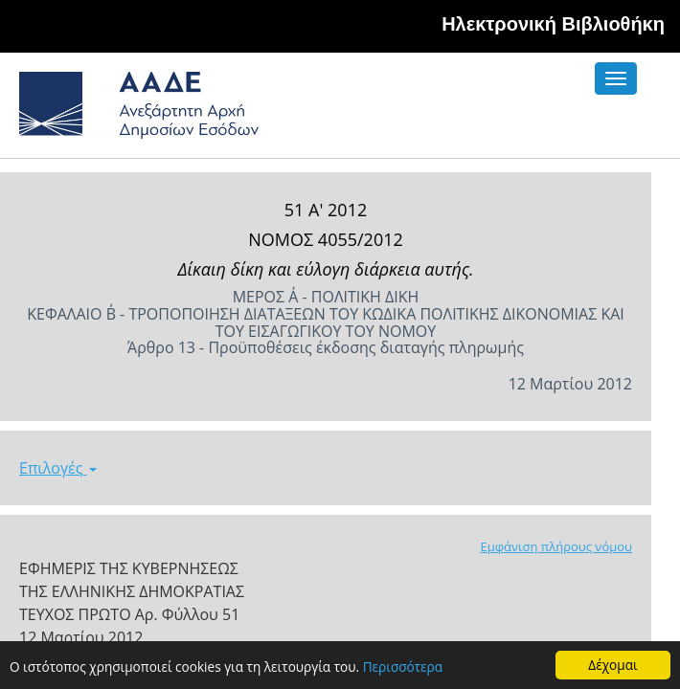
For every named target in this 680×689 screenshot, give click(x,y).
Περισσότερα (402, 667)
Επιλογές (58, 467)
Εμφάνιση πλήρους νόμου (556, 546)
